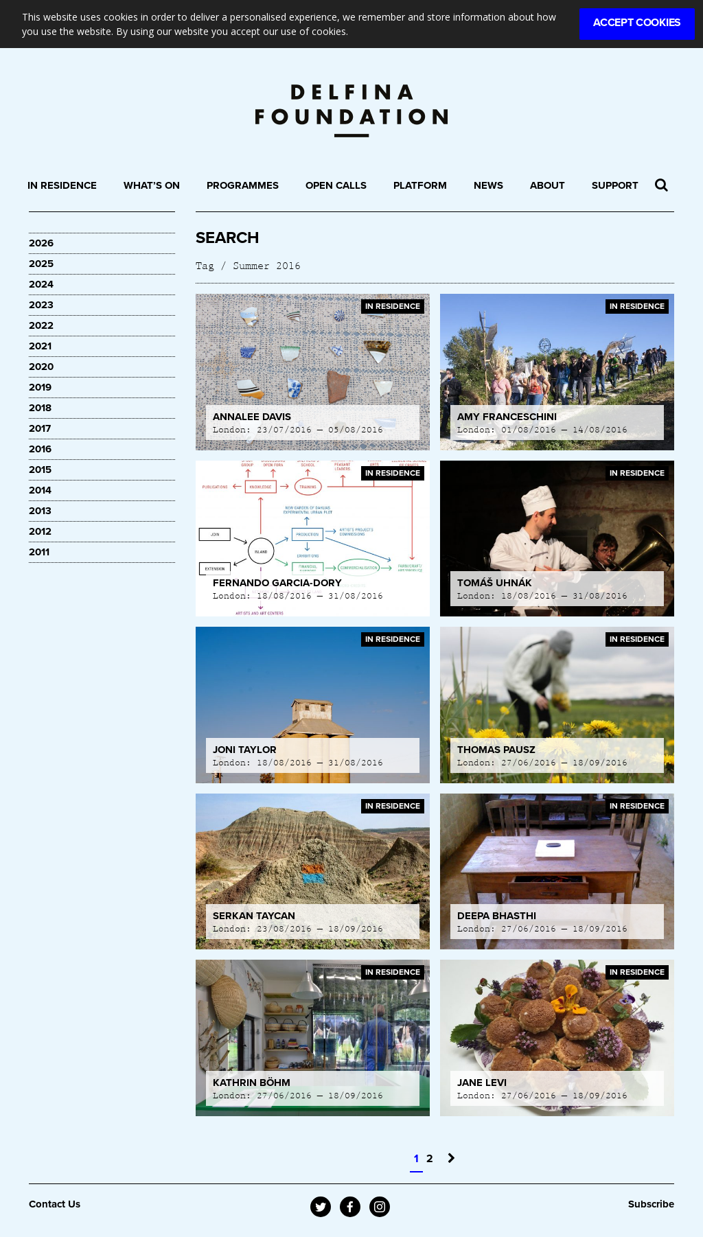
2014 (40, 490)
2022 (41, 325)
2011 (39, 552)
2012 (40, 531)
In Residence (62, 185)
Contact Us (54, 1204)
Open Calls (336, 185)
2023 (41, 305)
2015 (40, 469)
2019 (40, 387)
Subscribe (651, 1204)
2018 (40, 408)
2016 (40, 449)
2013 (40, 511)
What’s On (152, 185)
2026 (41, 243)
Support (615, 185)
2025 (41, 263)
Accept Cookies (637, 23)
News (488, 185)
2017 (40, 428)
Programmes (243, 185)
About (547, 185)
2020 (41, 366)
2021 (40, 346)
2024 (41, 284)
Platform (420, 185)
